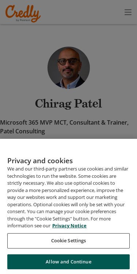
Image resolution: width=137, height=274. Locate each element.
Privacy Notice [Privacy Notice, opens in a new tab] (69, 229)
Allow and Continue (68, 264)
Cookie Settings (68, 243)
